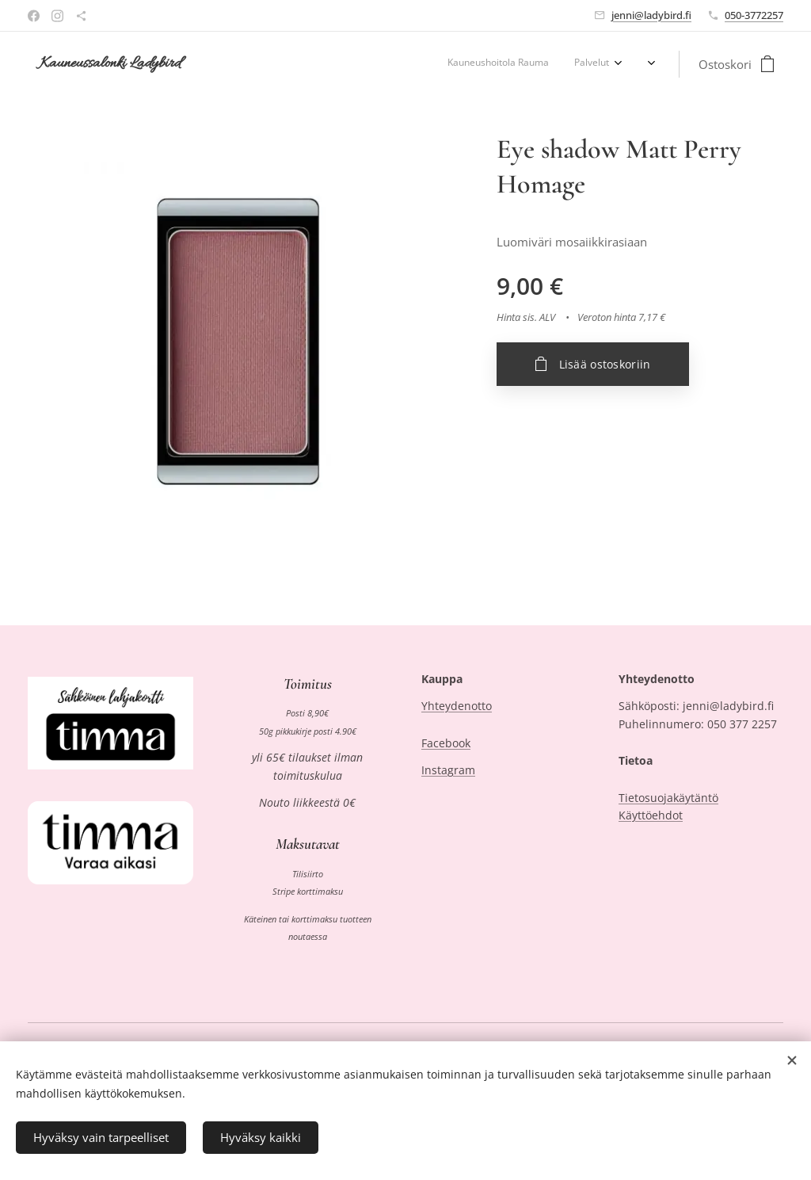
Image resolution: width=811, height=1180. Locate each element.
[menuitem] (562, 64)
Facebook (445, 742)
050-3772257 (754, 15)
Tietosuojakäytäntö (668, 796)
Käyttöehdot (651, 815)
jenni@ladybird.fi (651, 15)
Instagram (448, 769)
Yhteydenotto (456, 705)
